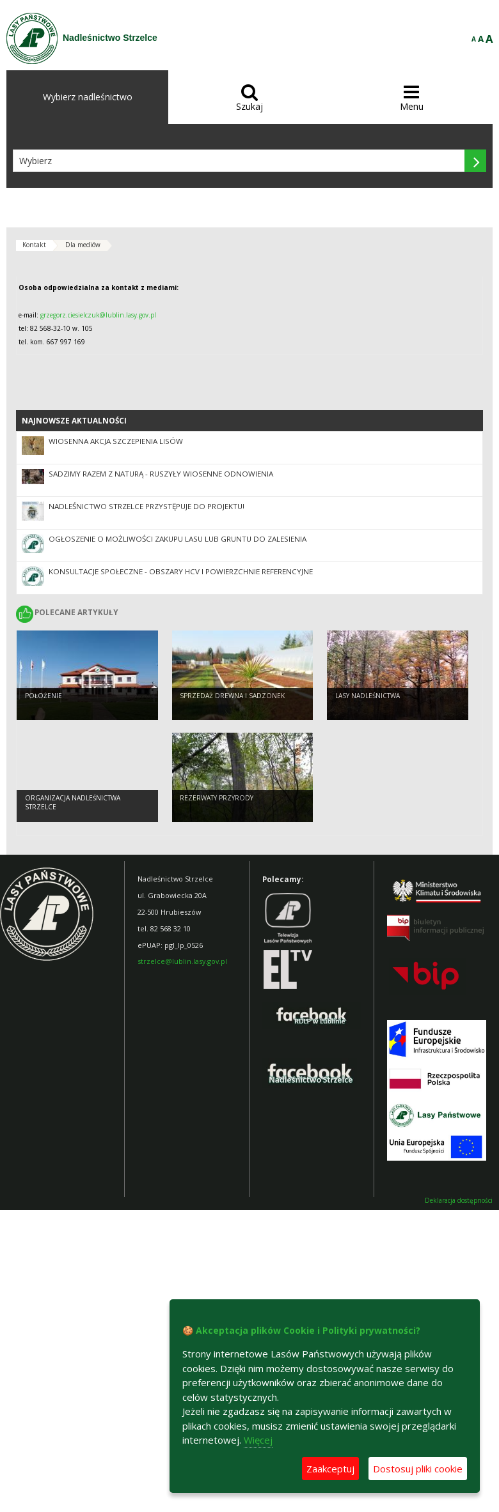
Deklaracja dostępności (459, 1200)
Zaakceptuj (330, 1468)
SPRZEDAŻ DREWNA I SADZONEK (232, 695)
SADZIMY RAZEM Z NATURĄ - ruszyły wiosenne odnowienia (161, 473)
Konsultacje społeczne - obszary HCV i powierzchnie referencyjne (181, 571)
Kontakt (34, 244)
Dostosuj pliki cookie (418, 1468)
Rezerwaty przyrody (216, 797)
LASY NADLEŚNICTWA (367, 695)
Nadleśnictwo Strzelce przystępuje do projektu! (146, 506)
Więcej (258, 1439)
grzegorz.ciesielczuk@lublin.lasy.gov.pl (98, 314)
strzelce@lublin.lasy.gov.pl (182, 961)
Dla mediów (82, 244)
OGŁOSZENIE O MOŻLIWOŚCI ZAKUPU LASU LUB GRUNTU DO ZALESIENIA (177, 539)
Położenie (43, 695)
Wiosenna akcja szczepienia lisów (116, 441)
